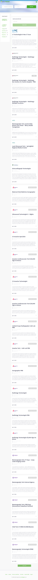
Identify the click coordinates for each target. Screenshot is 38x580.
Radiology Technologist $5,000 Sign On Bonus (24, 438)
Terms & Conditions (15, 574)
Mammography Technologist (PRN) (22, 549)
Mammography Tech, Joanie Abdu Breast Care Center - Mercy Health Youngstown (22, 125)
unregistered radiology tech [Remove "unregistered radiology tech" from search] (4, 20)
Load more (24, 565)
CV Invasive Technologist (19, 281)
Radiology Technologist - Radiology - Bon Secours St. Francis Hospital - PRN (24, 81)
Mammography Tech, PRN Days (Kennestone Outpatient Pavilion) (22, 505)
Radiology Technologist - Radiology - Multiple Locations (23, 102)
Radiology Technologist (19, 393)
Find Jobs (31, 6)
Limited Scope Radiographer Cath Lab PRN (23, 326)
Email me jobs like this (17, 18)
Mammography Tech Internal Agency (23, 482)
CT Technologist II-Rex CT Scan (21, 34)
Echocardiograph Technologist (21, 168)
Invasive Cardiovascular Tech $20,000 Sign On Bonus (23, 259)
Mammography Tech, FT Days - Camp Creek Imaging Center (23, 460)
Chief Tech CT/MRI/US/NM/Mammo (23, 527)
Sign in (31, 574)
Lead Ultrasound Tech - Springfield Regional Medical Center (22, 147)
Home (6, 574)
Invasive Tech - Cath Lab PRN (21, 348)
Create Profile (26, 574)
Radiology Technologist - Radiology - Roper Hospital (23, 57)
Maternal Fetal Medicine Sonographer (23, 192)
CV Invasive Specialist (18, 236)
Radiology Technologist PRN (20, 415)
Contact (9, 574)
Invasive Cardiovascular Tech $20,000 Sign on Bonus (23, 304)
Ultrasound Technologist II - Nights (23, 214)
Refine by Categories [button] (4, 25)
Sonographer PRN (17, 370)
